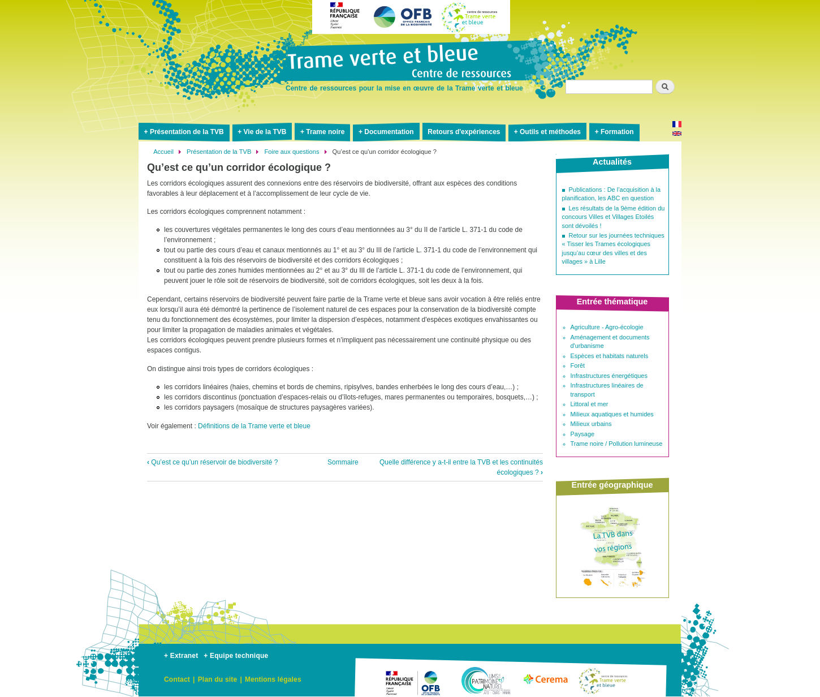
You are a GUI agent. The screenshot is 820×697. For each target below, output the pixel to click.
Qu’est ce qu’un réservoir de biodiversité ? (212, 462)
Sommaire (343, 462)
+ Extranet (181, 656)
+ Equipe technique (236, 656)
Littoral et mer (589, 404)
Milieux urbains (591, 423)
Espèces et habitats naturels (610, 355)
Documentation (388, 132)
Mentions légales (273, 679)
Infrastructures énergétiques (609, 375)
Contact (177, 679)
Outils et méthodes (550, 132)
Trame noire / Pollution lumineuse (617, 443)
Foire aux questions (291, 151)
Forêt (578, 365)
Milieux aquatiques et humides (612, 414)
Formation (617, 132)
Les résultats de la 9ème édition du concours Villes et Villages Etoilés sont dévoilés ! (613, 217)
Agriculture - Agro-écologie (607, 327)
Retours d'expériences (464, 132)
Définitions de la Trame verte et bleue (254, 426)
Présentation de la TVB (187, 132)
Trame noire (325, 132)
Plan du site (218, 679)
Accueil (163, 151)
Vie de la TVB (265, 132)
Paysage (583, 434)
